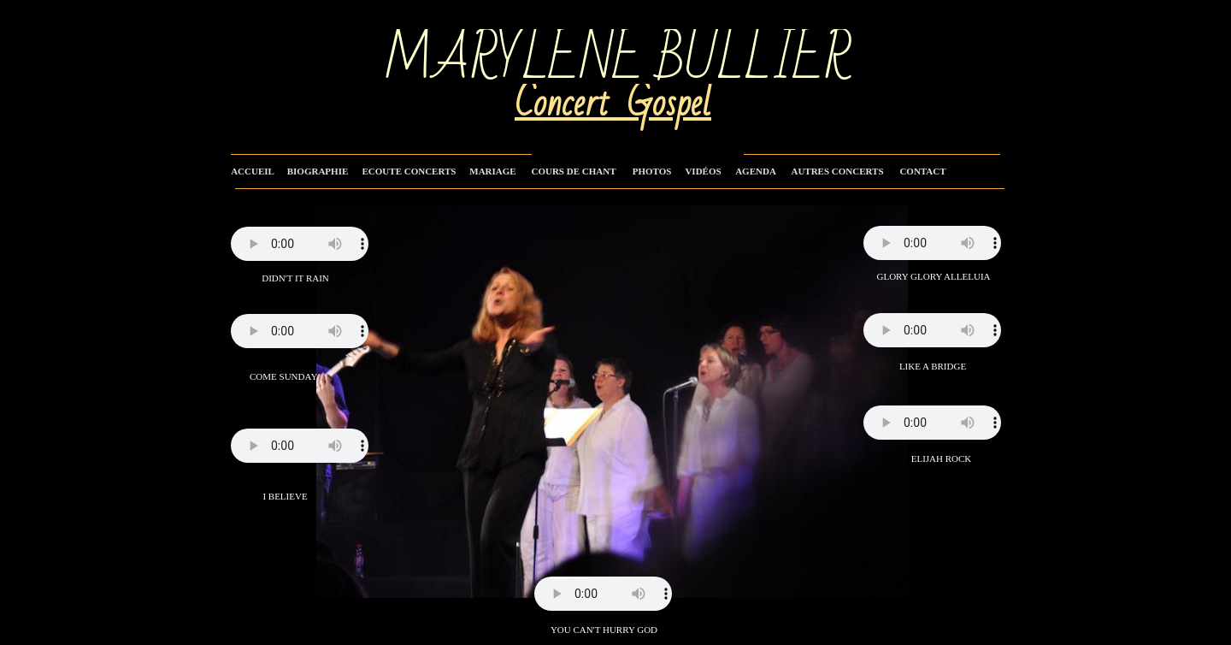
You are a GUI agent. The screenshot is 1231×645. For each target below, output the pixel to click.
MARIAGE (492, 171)
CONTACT (922, 171)
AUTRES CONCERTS (837, 171)
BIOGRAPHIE (318, 171)
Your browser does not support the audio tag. (299, 446)
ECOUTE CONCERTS (409, 171)
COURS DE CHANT (573, 171)
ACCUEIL (252, 171)
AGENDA (755, 171)
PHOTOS (652, 171)
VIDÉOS (703, 171)
